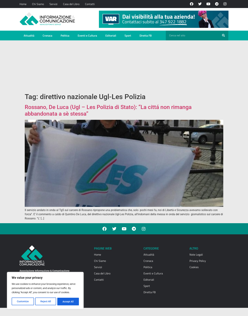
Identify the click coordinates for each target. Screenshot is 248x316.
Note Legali (196, 254)
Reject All (45, 301)
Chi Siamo (38, 4)
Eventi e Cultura (87, 35)
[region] (45, 290)
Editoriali (110, 35)
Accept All (68, 301)
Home (23, 4)
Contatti (90, 4)
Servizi (53, 4)
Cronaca (47, 35)
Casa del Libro (71, 4)
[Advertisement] (124, 66)
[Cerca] (223, 35)
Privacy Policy (197, 261)
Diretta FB (146, 35)
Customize (23, 301)
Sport (128, 35)
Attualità (29, 35)
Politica (65, 35)
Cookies (194, 267)
